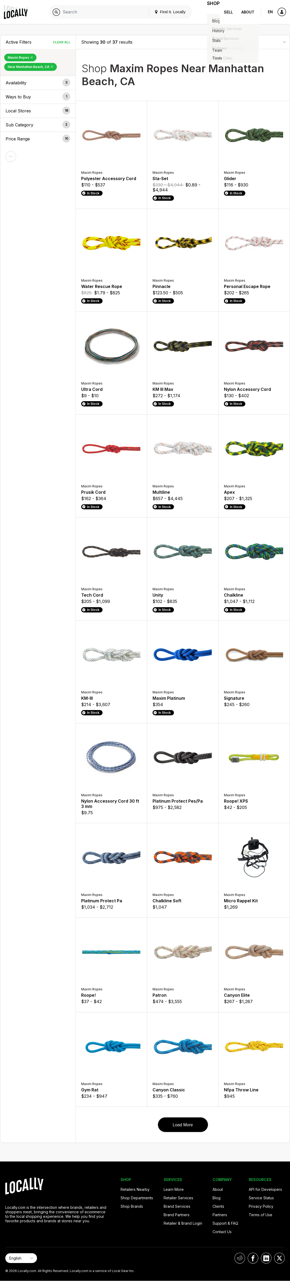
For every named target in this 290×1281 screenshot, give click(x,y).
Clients (218, 1206)
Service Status (261, 1198)
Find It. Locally (163, 12)
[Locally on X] (279, 1258)
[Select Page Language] (21, 1258)
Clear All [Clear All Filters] (61, 42)
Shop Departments (137, 1198)
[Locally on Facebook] (253, 1258)
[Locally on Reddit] (239, 1258)
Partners (220, 1215)
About (247, 12)
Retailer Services (178, 1198)
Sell (228, 12)
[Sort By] (258, 41)
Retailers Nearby (135, 1189)
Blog (216, 1198)
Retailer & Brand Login (183, 1223)
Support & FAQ (225, 1223)
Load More (183, 1125)
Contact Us (222, 1231)
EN (270, 12)
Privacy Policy (261, 1206)
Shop (210, 12)
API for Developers (265, 1189)
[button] (38, 83)
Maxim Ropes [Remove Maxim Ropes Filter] (20, 58)
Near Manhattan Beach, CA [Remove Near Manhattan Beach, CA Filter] (30, 67)
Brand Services (177, 1206)
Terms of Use (260, 1215)
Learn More (174, 1189)
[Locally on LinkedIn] (266, 1258)
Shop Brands (132, 1206)
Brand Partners (177, 1215)
